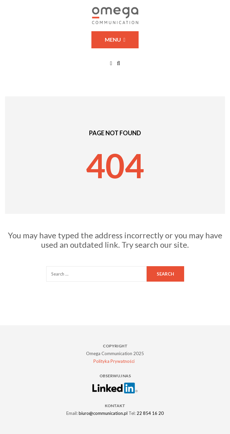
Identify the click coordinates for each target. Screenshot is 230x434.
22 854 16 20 (150, 413)
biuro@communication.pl (103, 413)
